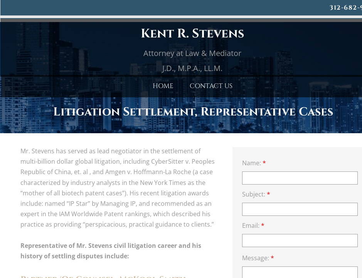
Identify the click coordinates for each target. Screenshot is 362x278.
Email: (253, 225)
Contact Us (211, 85)
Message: (258, 258)
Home (163, 85)
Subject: (256, 194)
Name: (254, 163)
